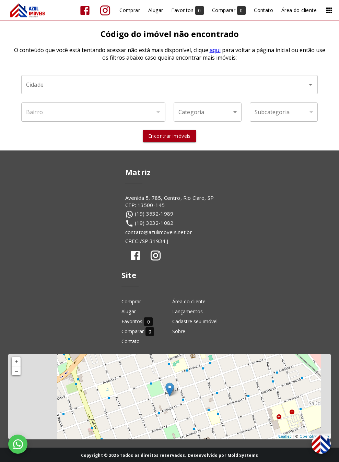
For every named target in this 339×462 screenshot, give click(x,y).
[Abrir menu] (329, 10)
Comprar (131, 301)
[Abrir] (310, 84)
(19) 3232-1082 (154, 222)
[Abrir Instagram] (105, 10)
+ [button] (16, 361)
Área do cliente (189, 301)
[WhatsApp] (17, 444)
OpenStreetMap (314, 436)
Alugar (128, 311)
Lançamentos (187, 311)
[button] (208, 112)
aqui (215, 50)
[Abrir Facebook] (85, 10)
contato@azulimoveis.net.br (158, 232)
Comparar (137, 331)
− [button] (16, 371)
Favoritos (137, 321)
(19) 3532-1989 (154, 213)
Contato (130, 341)
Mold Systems (242, 455)
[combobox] (169, 84)
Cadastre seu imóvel (195, 321)
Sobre (178, 331)
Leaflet (285, 436)
